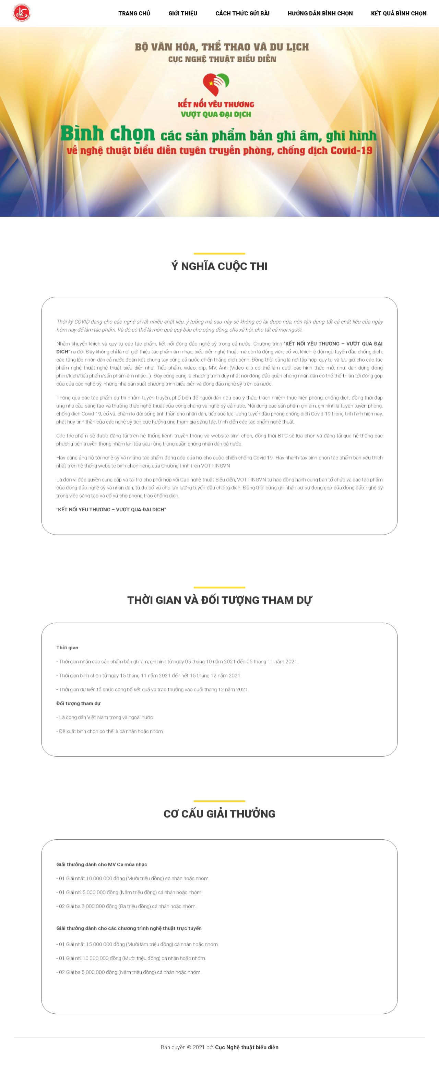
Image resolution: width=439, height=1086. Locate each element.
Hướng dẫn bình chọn (325, 13)
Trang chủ (139, 13)
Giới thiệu (188, 13)
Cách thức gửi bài (248, 13)
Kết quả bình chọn (404, 13)
